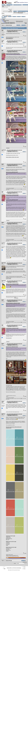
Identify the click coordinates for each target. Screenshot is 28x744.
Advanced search (8, 15)
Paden (3, 401)
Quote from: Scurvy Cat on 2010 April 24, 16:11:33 (13, 53)
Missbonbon (4, 280)
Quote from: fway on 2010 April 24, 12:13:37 (12, 199)
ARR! (5, 21)
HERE (21, 240)
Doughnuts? (7, 220)
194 (11, 25)
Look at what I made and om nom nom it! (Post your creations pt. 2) (8, 23)
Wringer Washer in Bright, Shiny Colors (12, 157)
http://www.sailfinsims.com (9, 38)
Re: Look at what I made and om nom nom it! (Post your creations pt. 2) (14, 31)
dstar (2, 30)
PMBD (4, 19)
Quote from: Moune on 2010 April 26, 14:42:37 (12, 328)
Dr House (3, 242)
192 (7, 25)
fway (2, 50)
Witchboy (3, 413)
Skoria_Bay (4, 262)
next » (26, 23)
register (3, 6)
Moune (3, 222)
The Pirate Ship (6, 20)
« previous (25, 22)
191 (6, 25)
